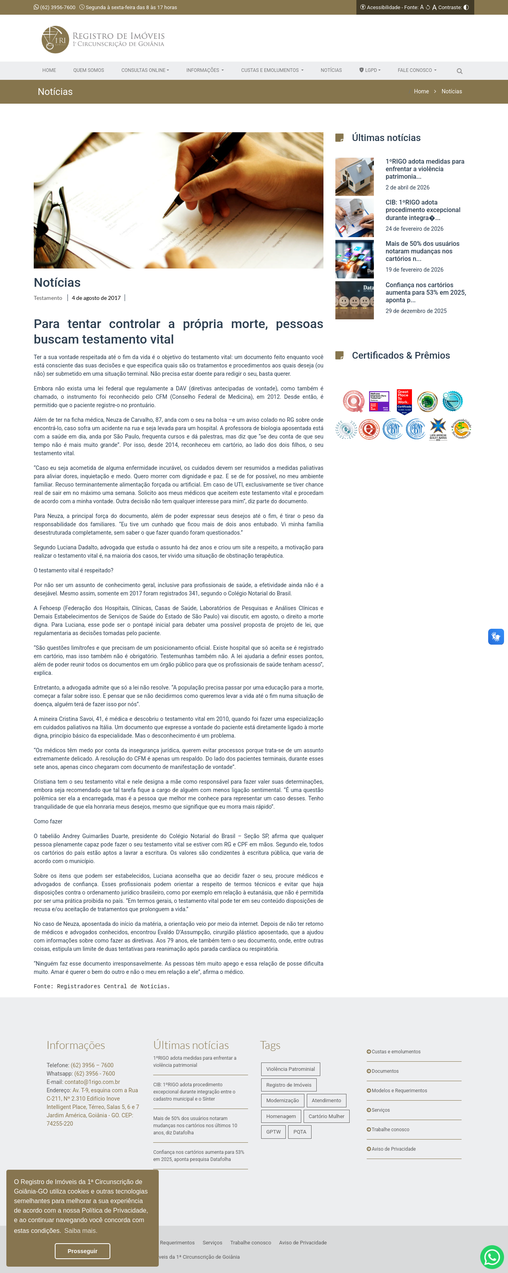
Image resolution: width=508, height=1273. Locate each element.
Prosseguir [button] (82, 1251)
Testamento (48, 297)
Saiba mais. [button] (81, 1230)
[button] (145, 70)
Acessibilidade (383, 7)
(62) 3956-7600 (54, 7)
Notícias (452, 91)
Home (421, 91)
